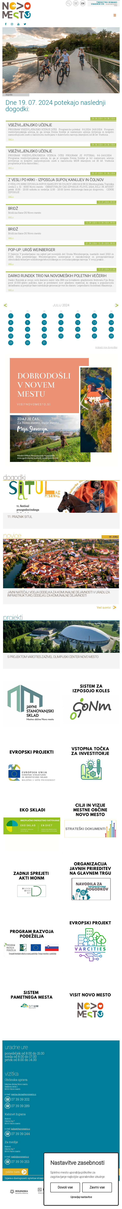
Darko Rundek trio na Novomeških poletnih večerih (57, 276)
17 (44, 329)
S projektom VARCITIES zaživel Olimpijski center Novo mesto (52, 657)
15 (10, 329)
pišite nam (16, 1171)
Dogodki (9, 94)
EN (83, 3)
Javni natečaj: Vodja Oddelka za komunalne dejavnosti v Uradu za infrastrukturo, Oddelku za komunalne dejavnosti (58, 593)
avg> (116, 305)
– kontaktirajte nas (104, 3)
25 (60, 335)
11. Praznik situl (19, 517)
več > (11, 139)
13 (94, 322)
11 (60, 322)
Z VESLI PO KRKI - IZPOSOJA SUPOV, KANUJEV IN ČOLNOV (56, 180)
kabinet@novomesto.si (20, 1128)
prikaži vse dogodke (106, 347)
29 (10, 342)
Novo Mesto (24, 10)
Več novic (104, 607)
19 (77, 329)
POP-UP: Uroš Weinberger (31, 250)
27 (94, 335)
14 (111, 322)
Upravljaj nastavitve (81, 1197)
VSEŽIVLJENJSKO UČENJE (30, 125)
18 (60, 329)
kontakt (76, 3)
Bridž (13, 208)
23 (27, 335)
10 (44, 322)
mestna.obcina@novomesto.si (23, 1094)
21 (111, 329)
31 (44, 342)
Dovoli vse (65, 1187)
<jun (5, 305)
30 (27, 342)
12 (77, 322)
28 (111, 335)
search (69, 3)
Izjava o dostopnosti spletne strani (24, 1178)
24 (44, 335)
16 (27, 329)
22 (10, 335)
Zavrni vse (97, 1187)
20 (94, 329)
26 (77, 335)
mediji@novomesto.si (20, 1156)
